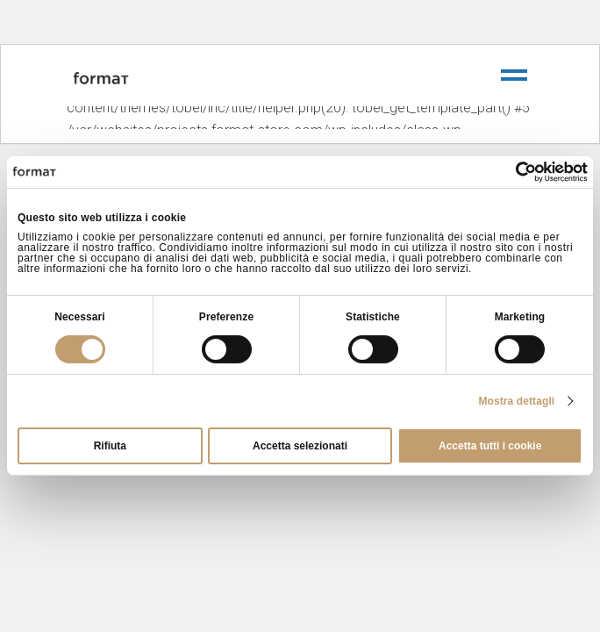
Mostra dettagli (516, 401)
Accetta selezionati (300, 446)
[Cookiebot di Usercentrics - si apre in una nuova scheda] (511, 172)
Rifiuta (110, 446)
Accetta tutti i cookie (490, 446)
